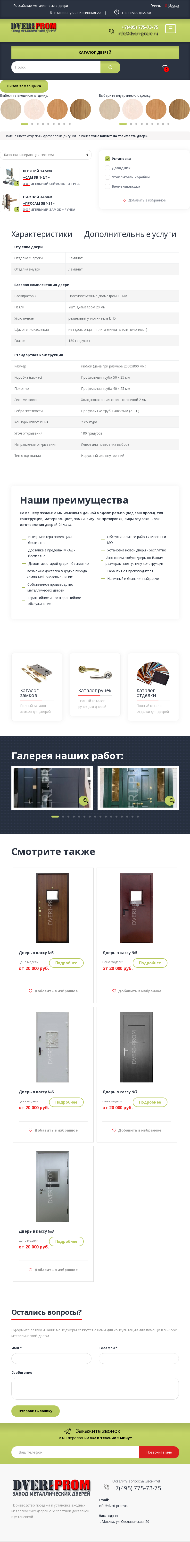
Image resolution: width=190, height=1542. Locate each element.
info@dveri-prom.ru (137, 33)
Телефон (108, 1348)
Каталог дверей (95, 52)
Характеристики (42, 234)
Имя (16, 1348)
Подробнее (66, 963)
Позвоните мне (159, 1452)
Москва (173, 5)
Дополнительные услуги (130, 234)
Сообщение (22, 1372)
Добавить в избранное (146, 200)
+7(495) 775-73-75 (140, 27)
